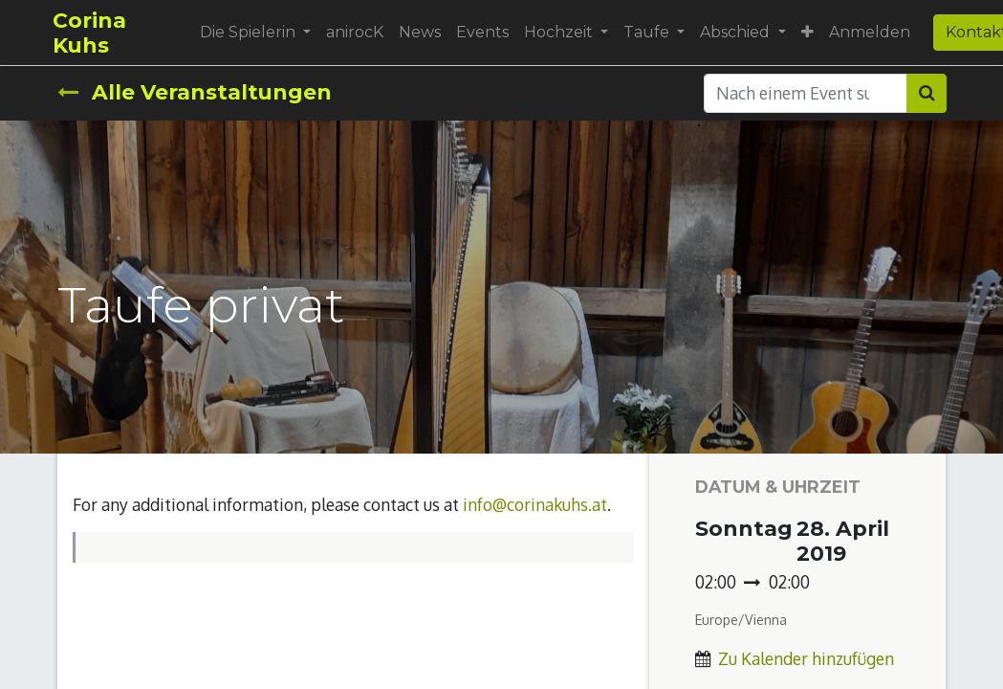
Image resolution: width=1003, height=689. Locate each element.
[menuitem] (357, 32)
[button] (810, 32)
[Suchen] (926, 93)
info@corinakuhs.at (535, 504)
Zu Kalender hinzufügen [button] (806, 658)
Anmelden (872, 32)
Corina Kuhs (94, 32)
